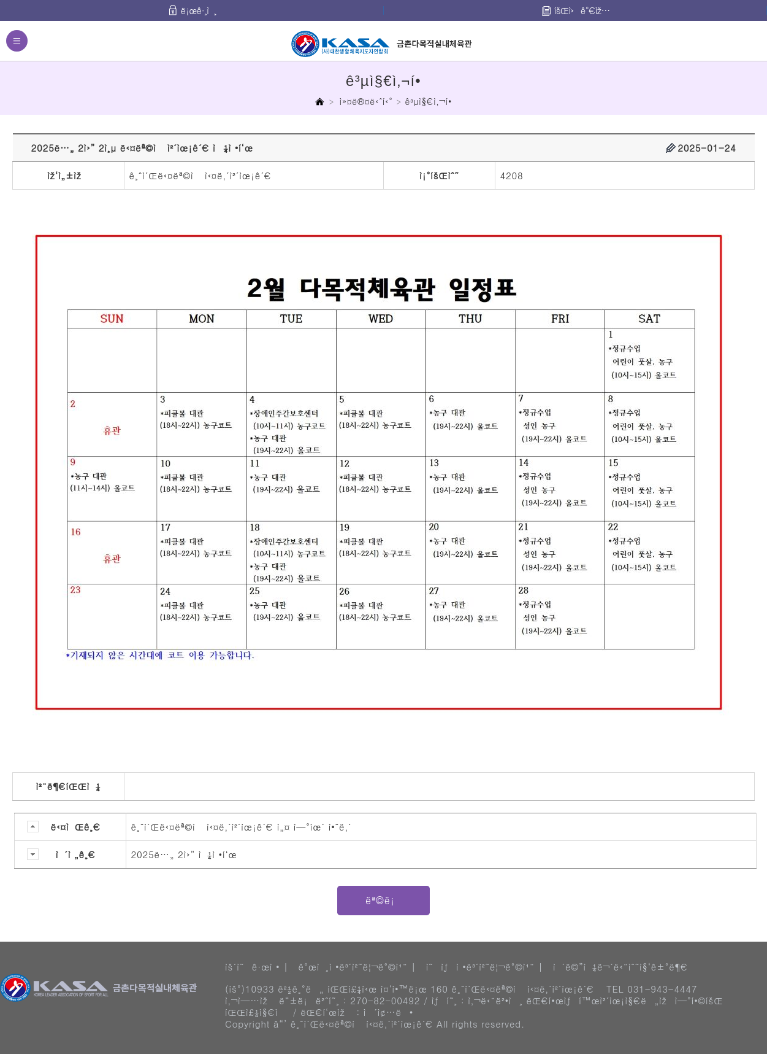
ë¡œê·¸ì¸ (198, 10)
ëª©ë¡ (383, 900)
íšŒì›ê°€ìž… (582, 10)
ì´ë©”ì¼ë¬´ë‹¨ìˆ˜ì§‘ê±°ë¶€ (620, 966)
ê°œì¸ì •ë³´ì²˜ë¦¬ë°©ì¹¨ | (357, 966)
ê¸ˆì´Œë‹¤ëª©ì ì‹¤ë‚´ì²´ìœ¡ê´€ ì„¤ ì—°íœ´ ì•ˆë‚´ (241, 826)
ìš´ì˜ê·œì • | (256, 966)
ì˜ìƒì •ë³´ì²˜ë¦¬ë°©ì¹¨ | (484, 966)
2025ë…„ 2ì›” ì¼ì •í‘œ (184, 854)
